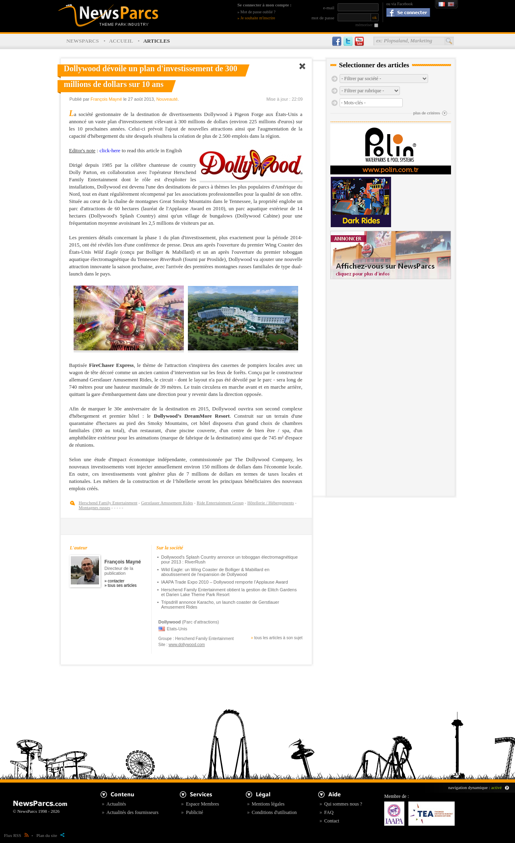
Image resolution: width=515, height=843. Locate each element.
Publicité (194, 812)
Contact (331, 821)
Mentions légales (268, 804)
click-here (109, 150)
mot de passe (322, 17)
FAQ (329, 812)
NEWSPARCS (82, 41)
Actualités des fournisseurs (133, 812)
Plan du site (50, 835)
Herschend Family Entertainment (108, 502)
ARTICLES (156, 41)
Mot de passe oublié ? (258, 12)
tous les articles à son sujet (278, 638)
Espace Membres (202, 804)
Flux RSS (16, 835)
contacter (116, 581)
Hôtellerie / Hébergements (270, 502)
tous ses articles (122, 585)
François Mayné (106, 99)
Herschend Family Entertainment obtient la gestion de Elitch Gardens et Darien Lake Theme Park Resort (229, 592)
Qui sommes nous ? (343, 804)
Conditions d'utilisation (274, 812)
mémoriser (364, 25)
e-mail (328, 7)
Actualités (116, 804)
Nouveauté (166, 99)
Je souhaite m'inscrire (258, 18)
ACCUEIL (121, 41)
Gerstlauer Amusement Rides (167, 502)
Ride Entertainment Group (220, 502)
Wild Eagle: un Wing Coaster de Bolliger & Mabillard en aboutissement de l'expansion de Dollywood (215, 572)
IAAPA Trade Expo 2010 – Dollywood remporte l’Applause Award (224, 582)
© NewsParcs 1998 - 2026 (36, 811)
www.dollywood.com (187, 644)
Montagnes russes (95, 507)
